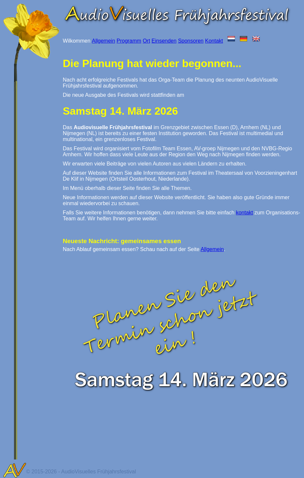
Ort (146, 41)
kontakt (244, 212)
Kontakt (214, 41)
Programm (129, 41)
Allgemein (103, 41)
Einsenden (164, 41)
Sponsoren (191, 41)
